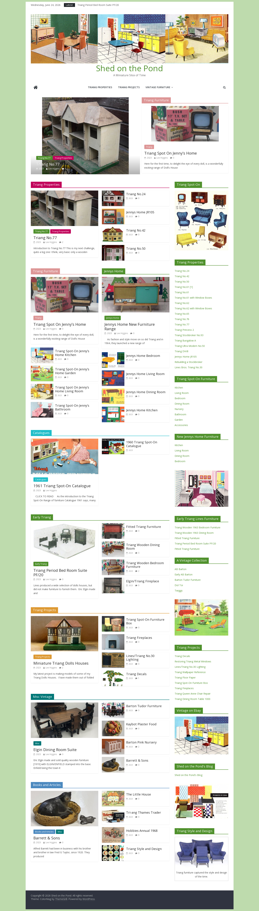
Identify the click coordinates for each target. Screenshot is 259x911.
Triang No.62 (182, 303)
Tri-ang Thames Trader (143, 812)
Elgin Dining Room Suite (55, 749)
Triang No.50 (135, 248)
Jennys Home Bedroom (143, 356)
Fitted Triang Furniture (143, 527)
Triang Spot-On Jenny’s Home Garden (72, 371)
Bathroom (180, 414)
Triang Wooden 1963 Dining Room (194, 532)
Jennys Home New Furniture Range (129, 326)
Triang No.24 (135, 194)
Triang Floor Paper (185, 677)
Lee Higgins (54, 168)
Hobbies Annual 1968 (141, 831)
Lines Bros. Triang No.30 (188, 367)
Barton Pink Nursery (141, 742)
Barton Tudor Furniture (144, 706)
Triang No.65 (182, 313)
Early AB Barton (183, 574)
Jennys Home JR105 (140, 212)
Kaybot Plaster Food (141, 724)
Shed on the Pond (129, 68)
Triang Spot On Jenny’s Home (170, 153)
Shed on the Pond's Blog (188, 775)
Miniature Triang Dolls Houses (61, 663)
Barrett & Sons (137, 760)
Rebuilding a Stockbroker (188, 362)
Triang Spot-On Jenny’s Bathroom (72, 407)
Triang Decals (136, 674)
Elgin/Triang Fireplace (142, 581)
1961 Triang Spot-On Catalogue (62, 485)
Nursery (179, 409)
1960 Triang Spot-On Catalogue (141, 444)
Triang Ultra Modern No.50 (190, 346)
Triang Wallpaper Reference (190, 672)
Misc (37, 743)
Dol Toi (179, 585)
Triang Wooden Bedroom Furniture (145, 565)
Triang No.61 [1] (184, 287)
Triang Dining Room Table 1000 (192, 699)
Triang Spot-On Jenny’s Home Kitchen (72, 353)
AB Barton (180, 569)
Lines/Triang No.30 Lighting (140, 658)
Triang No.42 (135, 230)
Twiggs (179, 590)
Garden (179, 419)
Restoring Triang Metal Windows (193, 661)
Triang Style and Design (144, 849)
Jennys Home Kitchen (141, 410)
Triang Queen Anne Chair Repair (192, 693)
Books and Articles (44, 831)
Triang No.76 (182, 319)
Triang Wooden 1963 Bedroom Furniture (197, 527)
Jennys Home (112, 317)
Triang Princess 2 (184, 329)
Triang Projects (129, 87)
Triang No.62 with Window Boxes (193, 308)
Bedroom (180, 398)
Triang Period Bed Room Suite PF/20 (98, 5)
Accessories (181, 425)
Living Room (182, 393)
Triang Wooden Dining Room (143, 547)
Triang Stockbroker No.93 (189, 335)
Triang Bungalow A (185, 340)
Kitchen (179, 387)
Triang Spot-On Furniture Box (145, 621)
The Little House (138, 794)
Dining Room (182, 403)
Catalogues (40, 479)
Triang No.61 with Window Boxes (193, 297)
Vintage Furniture (158, 87)
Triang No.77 (44, 157)
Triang (149, 146)
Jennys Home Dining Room (145, 392)
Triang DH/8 (181, 351)
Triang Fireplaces (139, 638)
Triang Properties (100, 87)
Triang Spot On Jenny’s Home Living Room (72, 389)
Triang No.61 (182, 292)
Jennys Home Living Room (145, 374)
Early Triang (41, 563)
